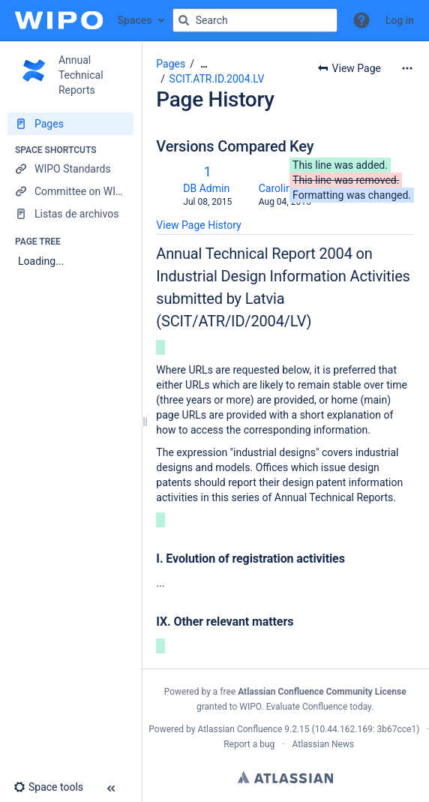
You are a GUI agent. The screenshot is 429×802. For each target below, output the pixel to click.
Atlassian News (323, 744)
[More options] (407, 68)
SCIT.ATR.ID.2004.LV (217, 79)
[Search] (184, 20)
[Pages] (71, 124)
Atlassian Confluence (239, 729)
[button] (361, 20)
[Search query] (255, 20)
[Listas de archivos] (71, 214)
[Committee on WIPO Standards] (71, 191)
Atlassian (285, 777)
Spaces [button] (135, 20)
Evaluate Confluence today (318, 706)
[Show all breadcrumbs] (204, 64)
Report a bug (249, 744)
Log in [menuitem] (400, 20)
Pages (170, 64)
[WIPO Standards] (71, 169)
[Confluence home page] (59, 20)
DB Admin (206, 188)
